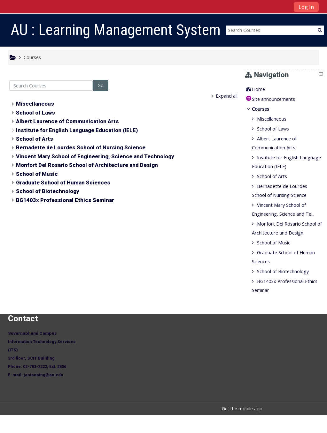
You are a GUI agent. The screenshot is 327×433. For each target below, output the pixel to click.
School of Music (37, 174)
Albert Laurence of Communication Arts (67, 121)
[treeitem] (284, 89)
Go (100, 85)
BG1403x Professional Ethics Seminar (65, 200)
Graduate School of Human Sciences (63, 182)
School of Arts (34, 139)
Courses (265, 109)
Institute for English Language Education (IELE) (77, 130)
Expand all (226, 96)
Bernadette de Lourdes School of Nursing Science (80, 147)
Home (263, 89)
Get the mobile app (242, 426)
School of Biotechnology (47, 191)
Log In (306, 7)
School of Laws (35, 112)
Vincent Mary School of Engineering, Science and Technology (95, 156)
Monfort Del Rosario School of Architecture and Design (87, 165)
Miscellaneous (35, 104)
